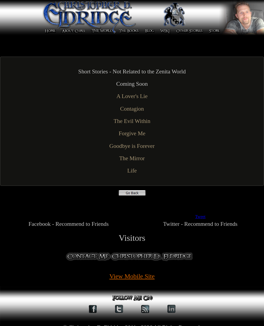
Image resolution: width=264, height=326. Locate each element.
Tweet (200, 216)
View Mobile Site (132, 276)
